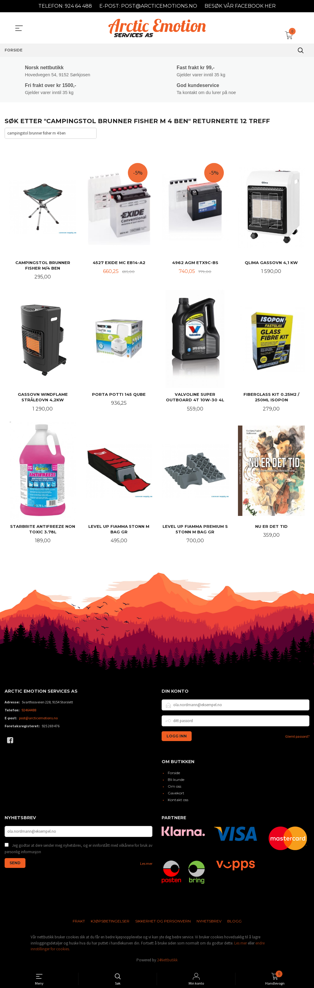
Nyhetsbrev (209, 923)
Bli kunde (176, 781)
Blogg (234, 923)
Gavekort (176, 795)
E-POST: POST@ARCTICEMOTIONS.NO (148, 6)
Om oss (174, 788)
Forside (174, 774)
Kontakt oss (178, 801)
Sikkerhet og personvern (163, 923)
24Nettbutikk (167, 961)
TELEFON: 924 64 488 (65, 6)
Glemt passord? (297, 738)
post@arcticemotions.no (38, 719)
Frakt (79, 923)
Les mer (146, 865)
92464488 (28, 711)
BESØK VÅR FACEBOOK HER (240, 6)
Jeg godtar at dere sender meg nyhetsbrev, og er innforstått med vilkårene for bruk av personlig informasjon (78, 851)
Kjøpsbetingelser (110, 923)
